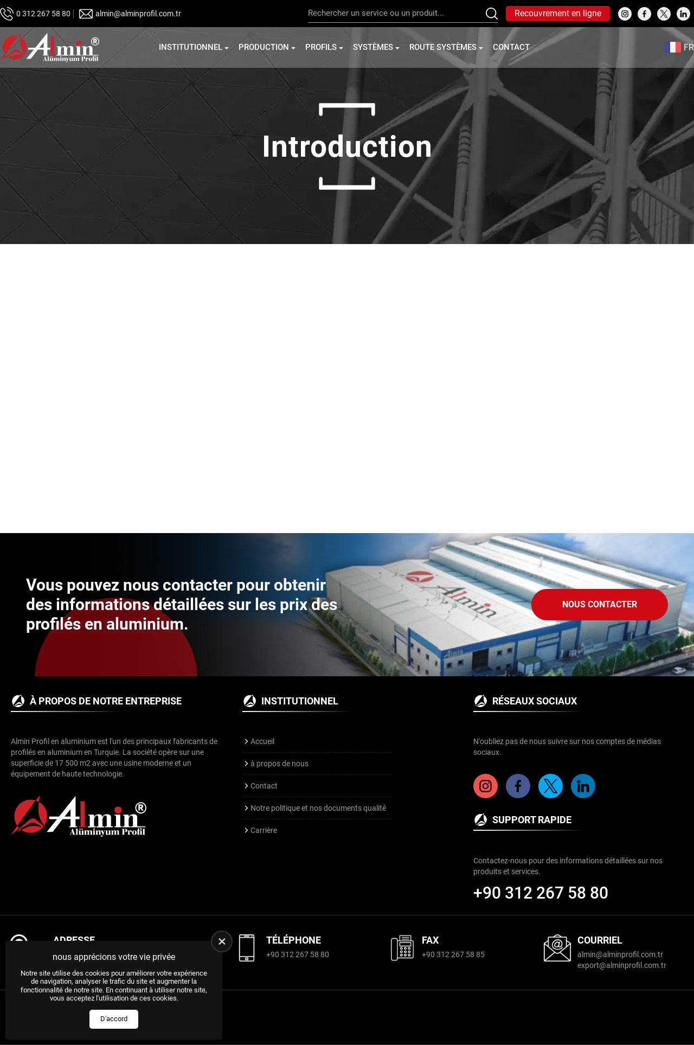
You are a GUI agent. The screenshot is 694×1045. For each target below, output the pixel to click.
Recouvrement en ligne (558, 13)
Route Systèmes (443, 47)
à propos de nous (279, 763)
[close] (222, 941)
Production (264, 47)
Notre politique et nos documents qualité (318, 808)
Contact (511, 47)
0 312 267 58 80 (43, 13)
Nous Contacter (599, 604)
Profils (321, 47)
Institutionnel (190, 47)
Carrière (263, 830)
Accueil (262, 741)
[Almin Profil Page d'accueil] (49, 47)
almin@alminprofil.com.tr (138, 13)
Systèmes (373, 47)
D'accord (113, 1019)
